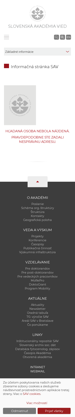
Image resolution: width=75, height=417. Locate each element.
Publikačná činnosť (37, 248)
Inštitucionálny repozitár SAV (37, 341)
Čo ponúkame (37, 325)
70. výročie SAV (38, 317)
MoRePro (37, 280)
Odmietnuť (19, 411)
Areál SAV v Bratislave (37, 321)
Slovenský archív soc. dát (37, 345)
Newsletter (37, 309)
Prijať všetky (54, 411)
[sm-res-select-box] (37, 52)
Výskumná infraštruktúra (37, 252)
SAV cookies (31, 394)
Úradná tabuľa (37, 313)
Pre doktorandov (37, 268)
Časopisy (37, 244)
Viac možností (36, 403)
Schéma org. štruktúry (37, 208)
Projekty (37, 236)
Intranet (37, 367)
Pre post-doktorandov (37, 272)
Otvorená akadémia (37, 357)
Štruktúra (38, 212)
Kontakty (37, 216)
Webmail (37, 371)
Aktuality (37, 305)
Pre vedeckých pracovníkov (37, 276)
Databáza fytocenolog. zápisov (37, 349)
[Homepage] (38, 14)
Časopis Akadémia (37, 353)
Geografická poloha (37, 220)
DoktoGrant (37, 284)
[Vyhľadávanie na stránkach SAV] (56, 37)
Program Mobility (37, 288)
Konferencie (37, 240)
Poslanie (37, 204)
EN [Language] (69, 37)
